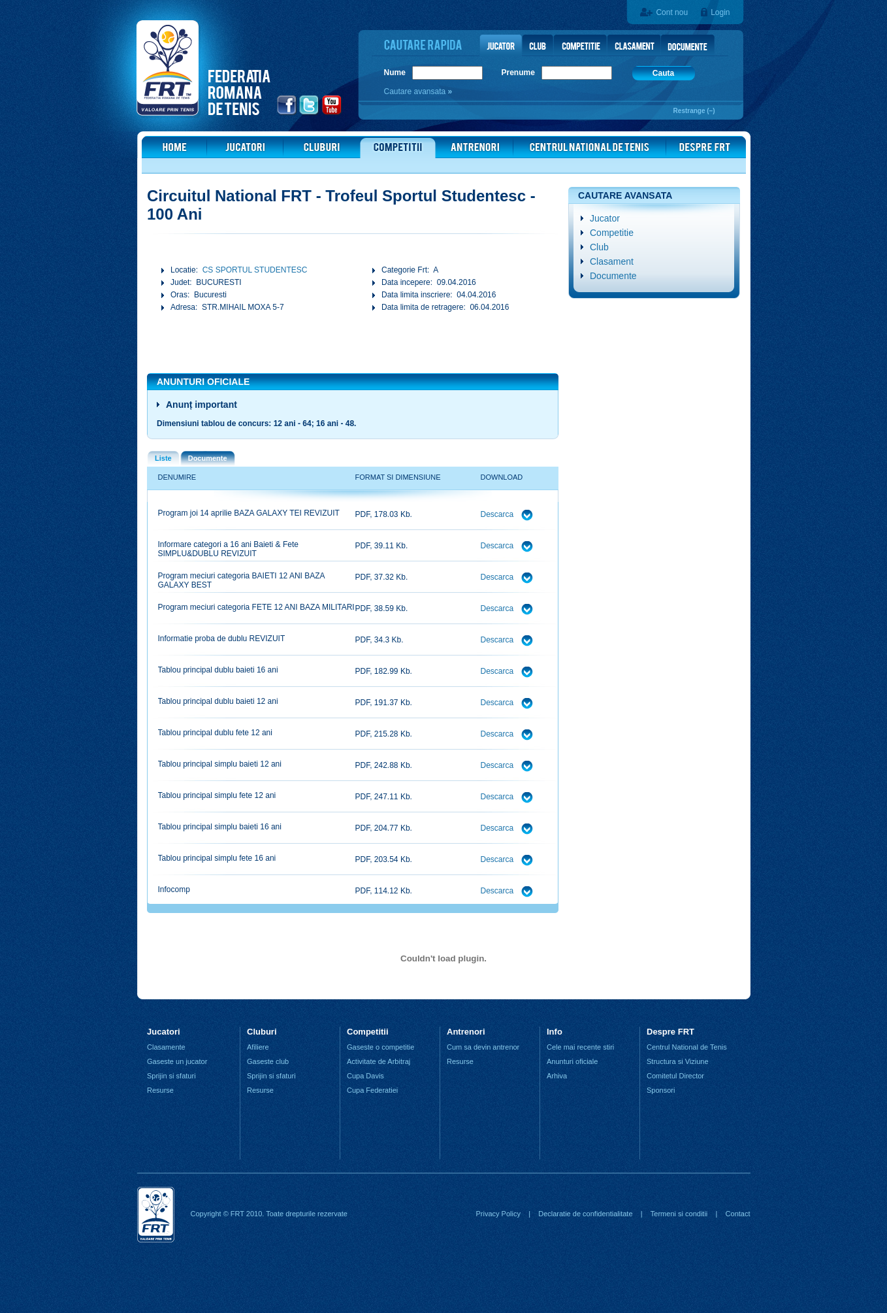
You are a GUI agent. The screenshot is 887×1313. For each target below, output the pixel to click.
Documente (613, 276)
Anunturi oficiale (572, 1061)
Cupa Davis (365, 1076)
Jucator (605, 218)
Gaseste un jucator (177, 1061)
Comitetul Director (675, 1076)
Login (720, 12)
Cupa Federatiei (372, 1090)
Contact (738, 1214)
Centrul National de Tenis (687, 1047)
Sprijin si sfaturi (171, 1076)
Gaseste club (268, 1061)
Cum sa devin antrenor (483, 1047)
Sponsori (661, 1090)
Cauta (663, 73)
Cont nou (672, 12)
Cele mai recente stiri (580, 1047)
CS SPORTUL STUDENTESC (255, 269)
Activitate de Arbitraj (378, 1061)
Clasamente (166, 1047)
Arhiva (557, 1076)
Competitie (612, 232)
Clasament (612, 261)
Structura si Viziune (678, 1061)
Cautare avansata (416, 91)
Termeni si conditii (679, 1214)
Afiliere (258, 1047)
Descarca (498, 514)
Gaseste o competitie (380, 1047)
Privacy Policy (498, 1214)
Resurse (160, 1090)
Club (599, 247)
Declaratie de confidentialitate (585, 1214)
